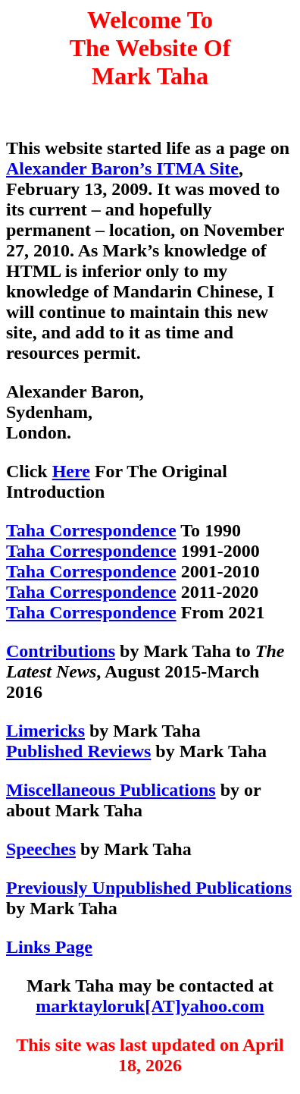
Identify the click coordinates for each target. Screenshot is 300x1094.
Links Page (49, 947)
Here (71, 471)
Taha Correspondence (91, 530)
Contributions (60, 651)
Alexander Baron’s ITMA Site (122, 168)
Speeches (41, 849)
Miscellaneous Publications (111, 790)
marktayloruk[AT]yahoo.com (150, 1006)
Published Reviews (78, 751)
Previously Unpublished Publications (149, 888)
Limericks (45, 730)
